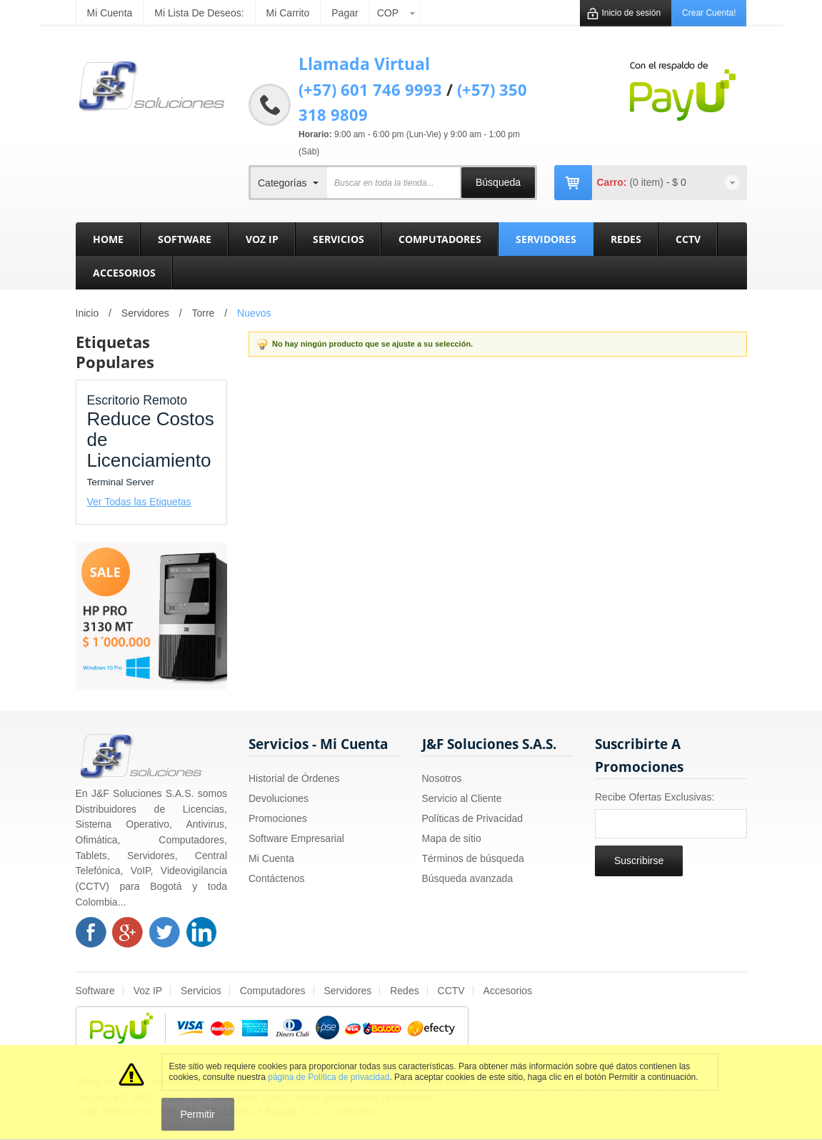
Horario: (315, 134)
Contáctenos (277, 878)
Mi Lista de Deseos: (199, 13)
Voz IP (148, 990)
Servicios (201, 990)
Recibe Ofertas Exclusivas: (654, 797)
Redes (404, 990)
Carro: (612, 182)
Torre (202, 313)
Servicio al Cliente (462, 798)
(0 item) (647, 182)
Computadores (273, 990)
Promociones (278, 818)
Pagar (344, 13)
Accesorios (507, 990)
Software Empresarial (296, 838)
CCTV (451, 990)
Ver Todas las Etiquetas (139, 501)
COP (388, 13)
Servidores (145, 313)
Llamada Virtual (364, 63)
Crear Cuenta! (709, 13)
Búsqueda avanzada (467, 878)
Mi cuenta (110, 13)
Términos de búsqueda (473, 858)
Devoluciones (279, 798)
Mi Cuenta (271, 858)
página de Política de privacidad (328, 1077)
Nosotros (442, 778)
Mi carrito (288, 13)
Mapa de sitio (451, 838)
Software (95, 990)
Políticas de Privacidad (472, 818)
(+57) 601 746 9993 (370, 89)
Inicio (87, 313)
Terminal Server (121, 482)
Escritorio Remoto (137, 400)
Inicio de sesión (631, 13)
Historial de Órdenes (294, 778)
